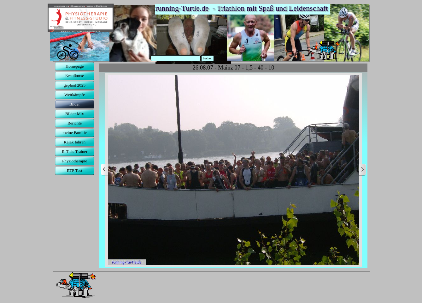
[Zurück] (104, 170)
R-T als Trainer (74, 151)
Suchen (207, 58)
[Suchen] (176, 58)
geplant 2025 (74, 85)
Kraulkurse (74, 75)
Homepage (75, 66)
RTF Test (74, 170)
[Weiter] (362, 170)
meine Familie (74, 132)
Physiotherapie (74, 161)
